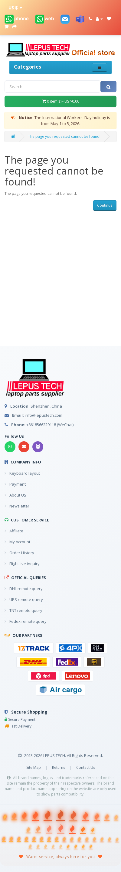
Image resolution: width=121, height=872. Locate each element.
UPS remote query (24, 599)
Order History (19, 552)
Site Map (33, 767)
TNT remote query (23, 610)
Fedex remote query (26, 621)
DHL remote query (24, 588)
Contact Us (85, 767)
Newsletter (17, 506)
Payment (15, 484)
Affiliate (14, 531)
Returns (58, 767)
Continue (105, 205)
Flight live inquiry (22, 563)
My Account (17, 542)
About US (15, 495)
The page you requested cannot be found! (64, 136)
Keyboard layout (22, 473)
